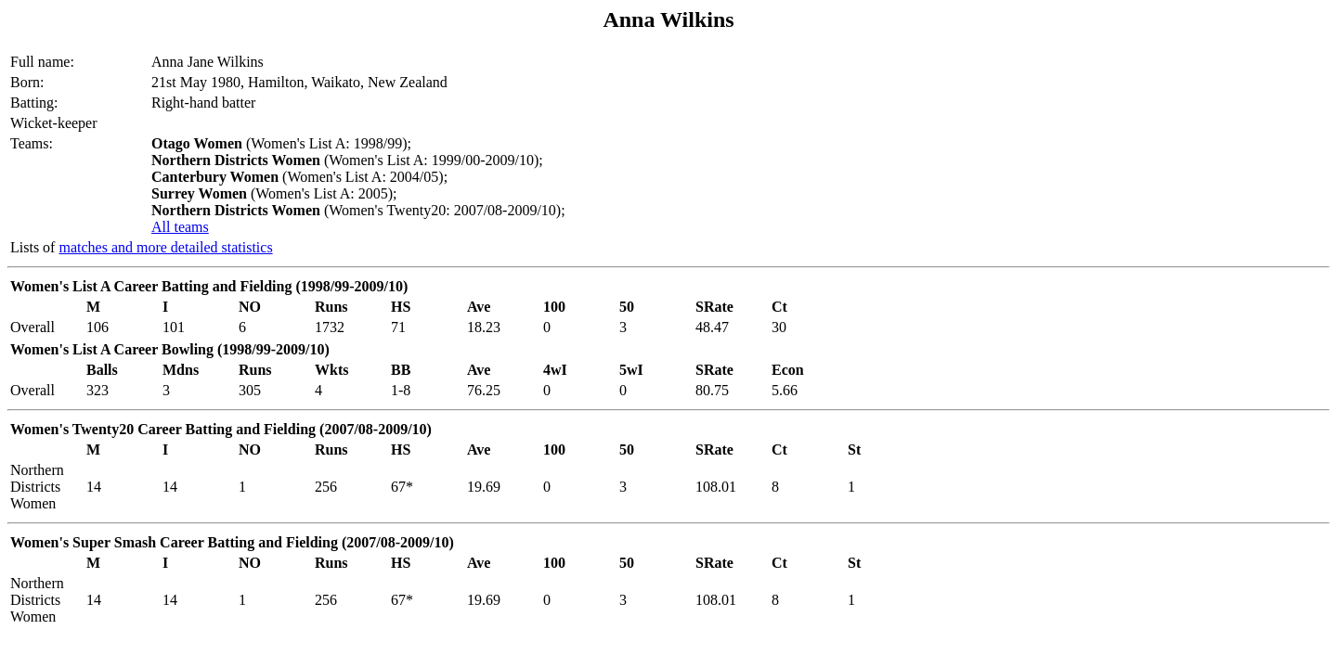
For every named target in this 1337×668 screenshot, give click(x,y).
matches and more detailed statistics (165, 247)
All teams (180, 227)
